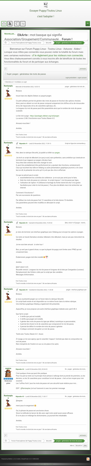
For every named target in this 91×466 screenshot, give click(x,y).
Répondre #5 (20, 396)
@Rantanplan (25, 388)
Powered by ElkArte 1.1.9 (8, 459)
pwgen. (57, 153)
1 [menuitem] (5, 69)
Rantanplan (8, 87)
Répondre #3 (23, 290)
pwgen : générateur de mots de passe (69, 43)
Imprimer (83, 69)
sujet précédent (71, 78)
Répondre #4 (20, 369)
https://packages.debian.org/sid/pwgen (44, 116)
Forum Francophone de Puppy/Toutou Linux (26, 43)
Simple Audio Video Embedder (45, 464)
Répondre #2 (23, 223)
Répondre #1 (23, 143)
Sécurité (48, 43)
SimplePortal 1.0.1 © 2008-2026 (30, 459)
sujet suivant (82, 78)
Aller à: (72, 445)
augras (8, 368)
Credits (18, 459)
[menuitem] (83, 68)
